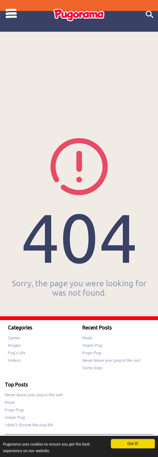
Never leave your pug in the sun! (111, 360)
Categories (11, 13)
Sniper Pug (92, 345)
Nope (87, 337)
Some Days (92, 368)
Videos (14, 360)
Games (14, 337)
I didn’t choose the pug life (29, 425)
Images (14, 345)
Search (149, 14)
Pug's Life (16, 353)
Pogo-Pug (91, 353)
